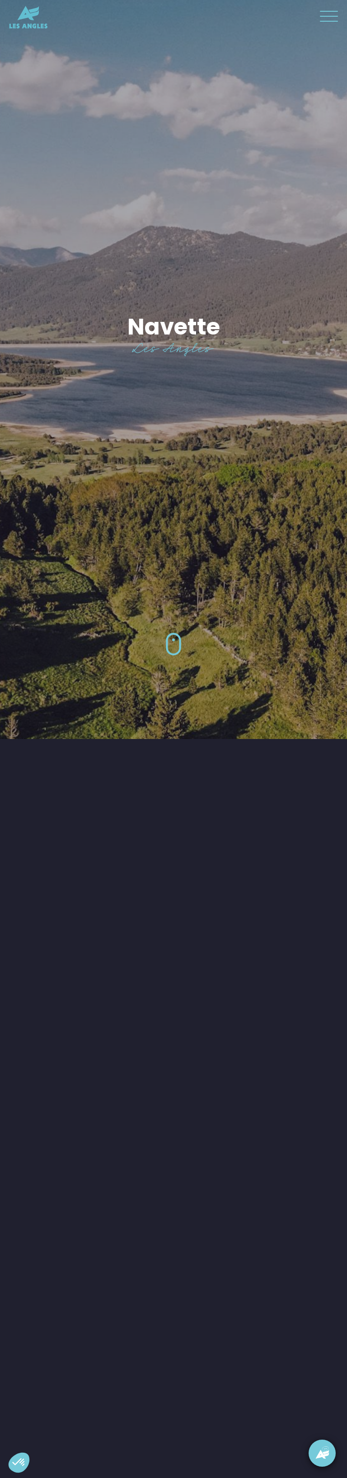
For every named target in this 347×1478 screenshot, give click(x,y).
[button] (19, 1462)
